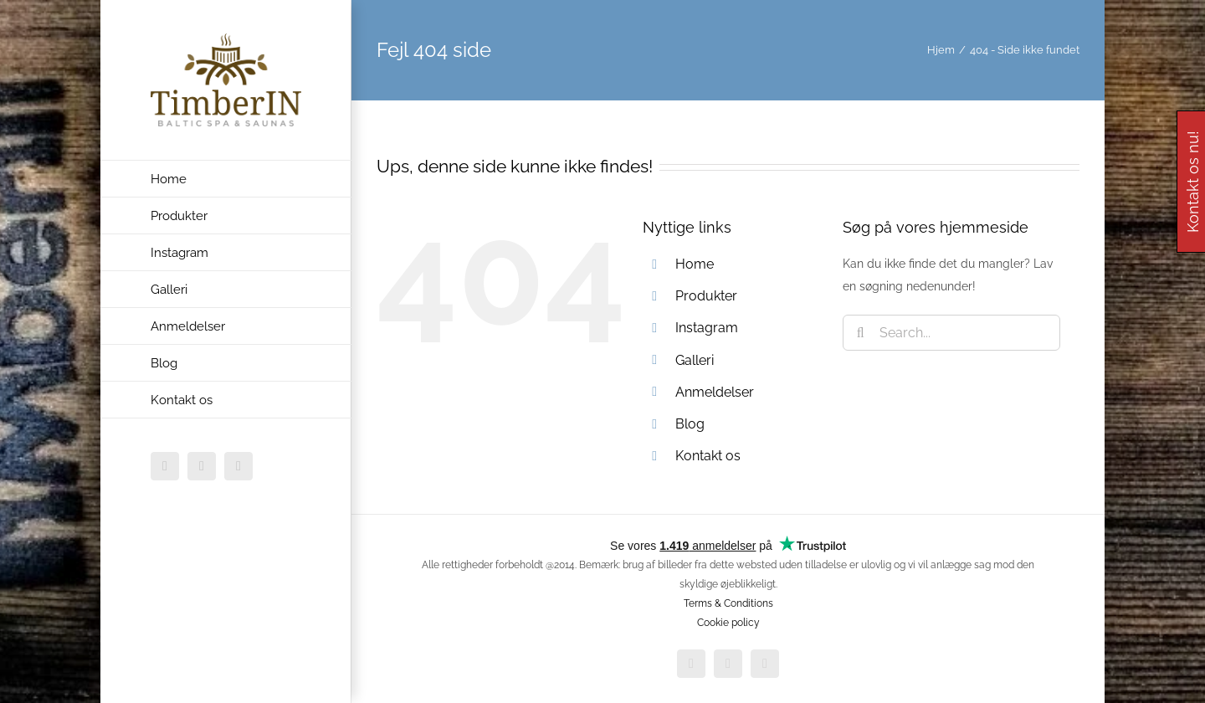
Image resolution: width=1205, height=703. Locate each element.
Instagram (706, 328)
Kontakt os (708, 456)
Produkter (706, 296)
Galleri (694, 360)
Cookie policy (728, 623)
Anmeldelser (714, 392)
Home (694, 264)
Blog (690, 424)
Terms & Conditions (728, 603)
